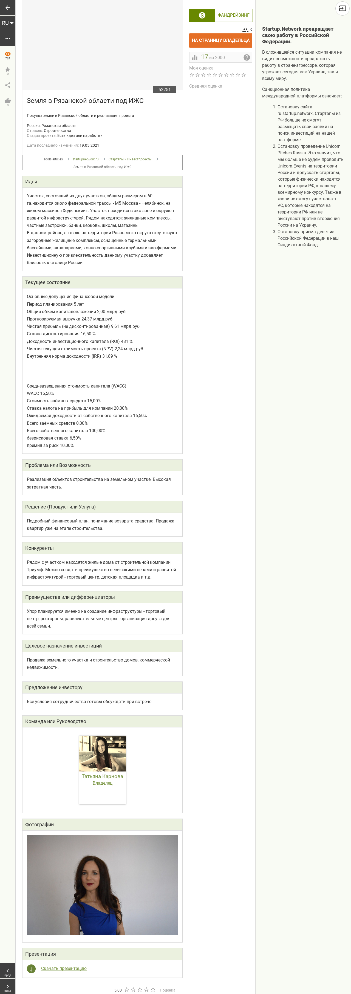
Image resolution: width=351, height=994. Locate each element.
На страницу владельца (222, 38)
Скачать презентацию (64, 968)
